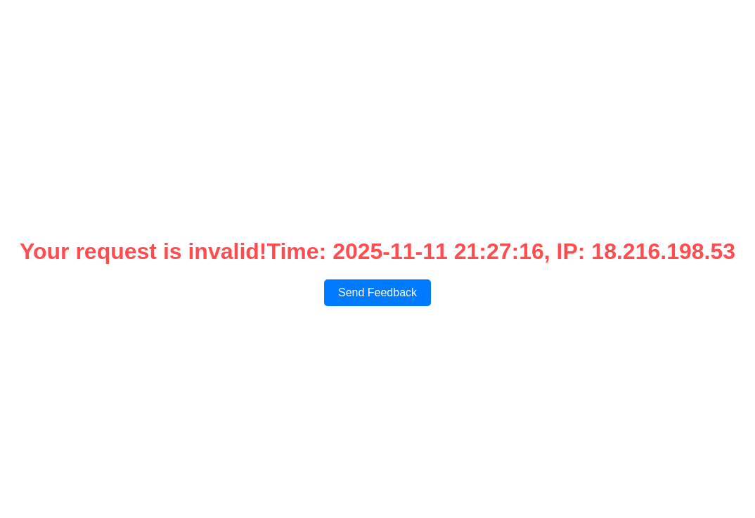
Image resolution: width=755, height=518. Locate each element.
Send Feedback (377, 292)
